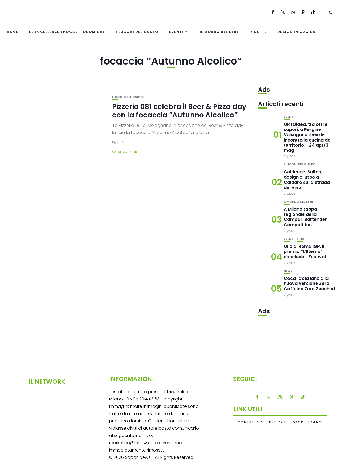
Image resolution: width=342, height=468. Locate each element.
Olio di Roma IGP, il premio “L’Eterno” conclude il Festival (305, 251)
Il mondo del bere (219, 31)
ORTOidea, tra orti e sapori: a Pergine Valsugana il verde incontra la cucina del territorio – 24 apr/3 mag (307, 137)
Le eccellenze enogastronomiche (67, 31)
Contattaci (251, 422)
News (288, 270)
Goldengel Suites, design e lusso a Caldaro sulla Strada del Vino (307, 180)
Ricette (258, 31)
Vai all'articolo (125, 152)
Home (12, 31)
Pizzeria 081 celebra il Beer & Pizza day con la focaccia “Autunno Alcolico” (179, 111)
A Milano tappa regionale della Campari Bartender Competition (305, 217)
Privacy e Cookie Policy (296, 422)
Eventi (176, 31)
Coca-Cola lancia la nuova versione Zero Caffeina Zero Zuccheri (309, 283)
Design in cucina (296, 31)
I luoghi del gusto (137, 31)
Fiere (300, 238)
